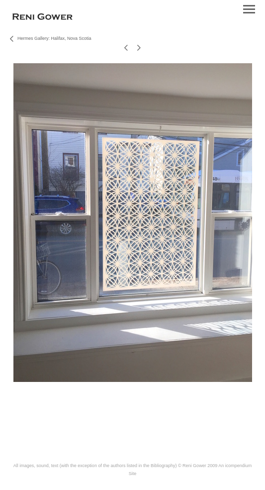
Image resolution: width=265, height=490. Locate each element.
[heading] (42, 18)
